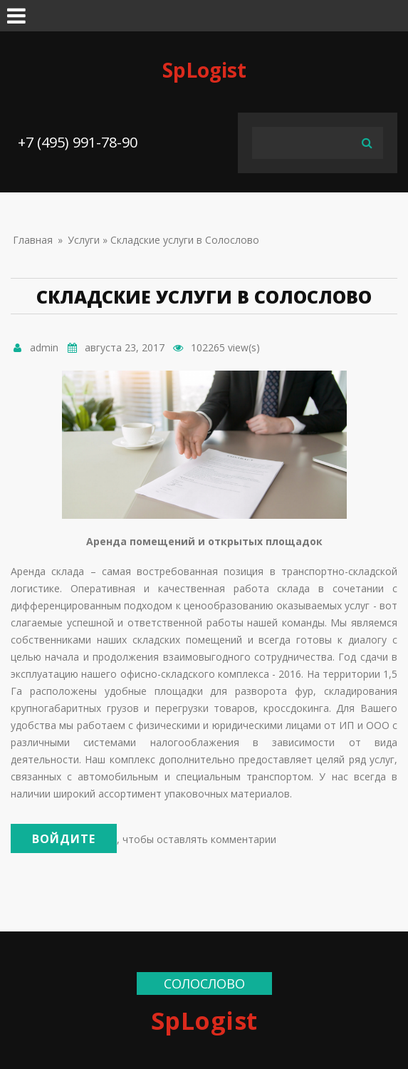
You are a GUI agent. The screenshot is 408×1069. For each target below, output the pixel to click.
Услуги (84, 240)
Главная (33, 240)
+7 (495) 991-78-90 (77, 142)
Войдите (63, 839)
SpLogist (204, 69)
